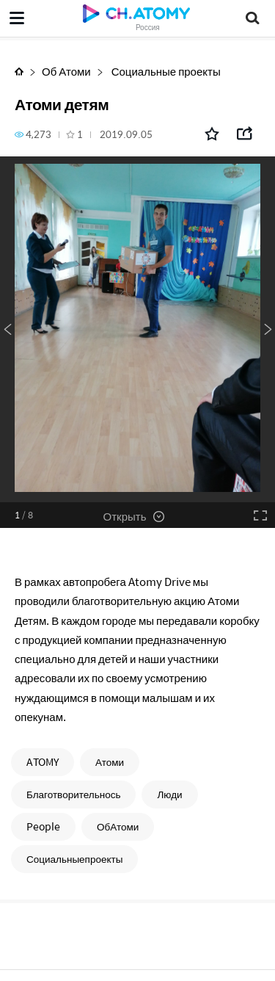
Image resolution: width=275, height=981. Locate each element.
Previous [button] (7, 329)
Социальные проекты (165, 70)
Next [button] (267, 329)
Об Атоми (66, 70)
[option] (137, 329)
